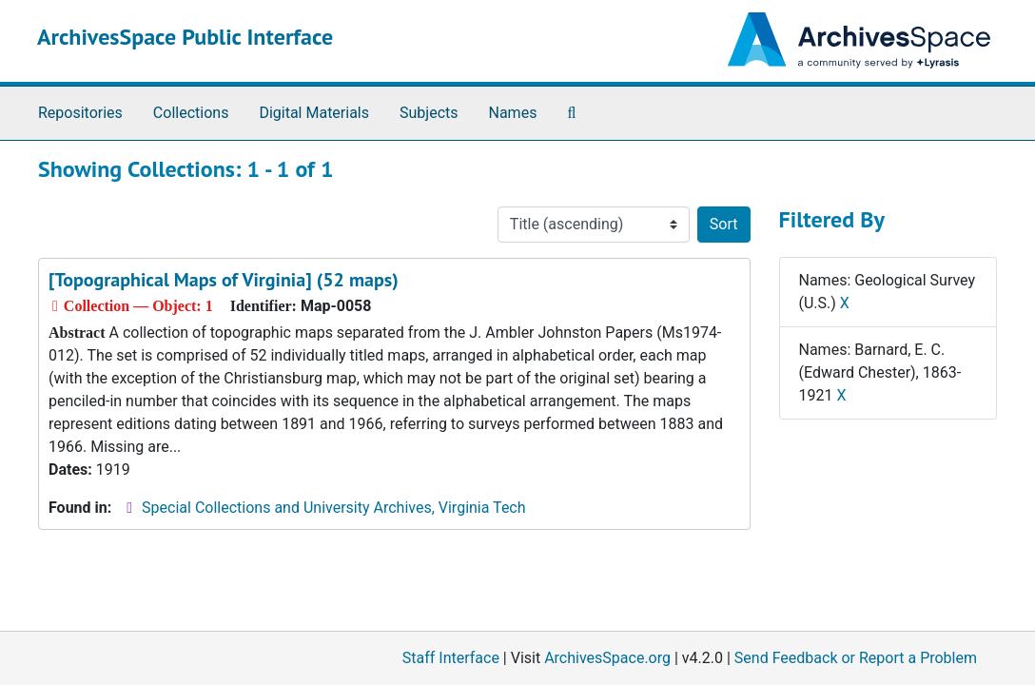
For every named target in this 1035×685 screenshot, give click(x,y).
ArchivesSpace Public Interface (185, 36)
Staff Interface (450, 658)
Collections (191, 113)
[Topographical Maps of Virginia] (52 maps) (224, 279)
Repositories (80, 113)
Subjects (429, 113)
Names (513, 113)
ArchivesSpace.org (607, 658)
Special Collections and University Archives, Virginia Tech (333, 508)
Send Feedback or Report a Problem (855, 658)
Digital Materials (314, 113)
